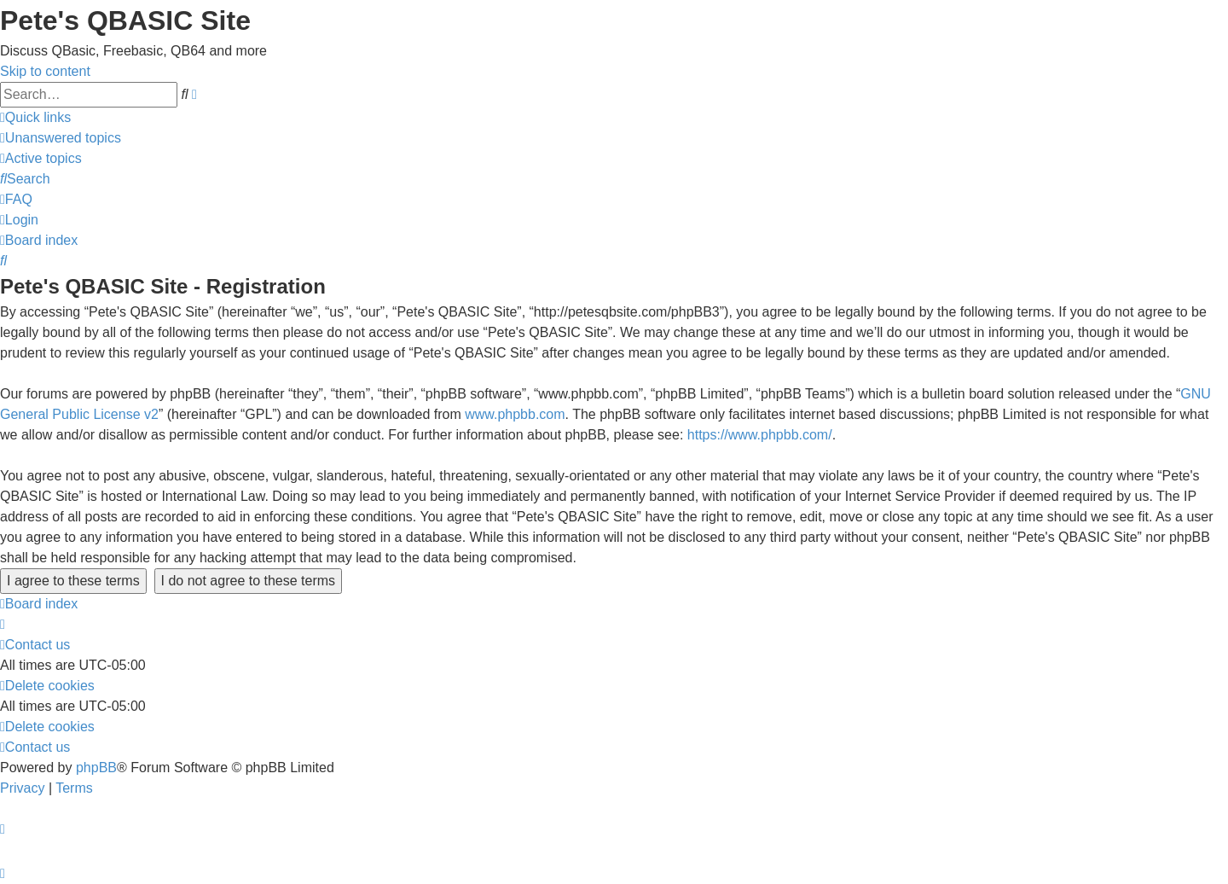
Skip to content (45, 71)
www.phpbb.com (515, 414)
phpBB (96, 767)
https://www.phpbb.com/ (759, 434)
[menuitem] (60, 138)
